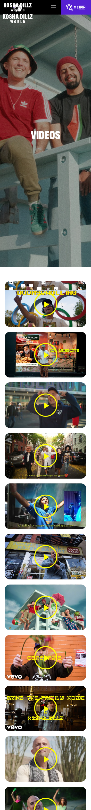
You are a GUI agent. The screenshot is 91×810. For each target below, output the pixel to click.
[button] (45, 304)
